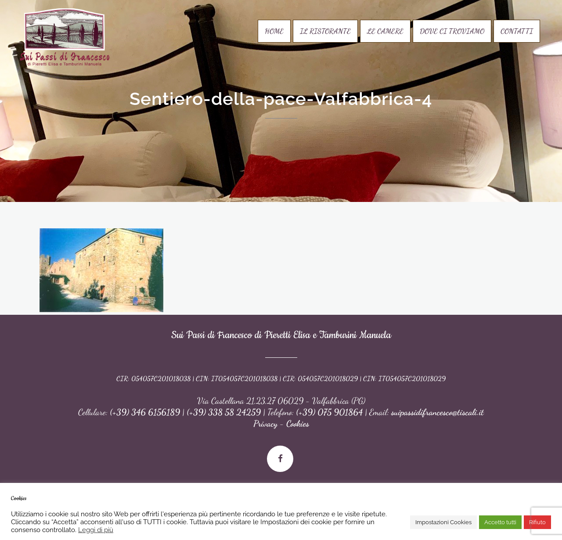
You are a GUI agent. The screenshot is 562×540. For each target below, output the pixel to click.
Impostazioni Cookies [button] (443, 522)
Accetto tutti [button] (500, 522)
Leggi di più (95, 529)
